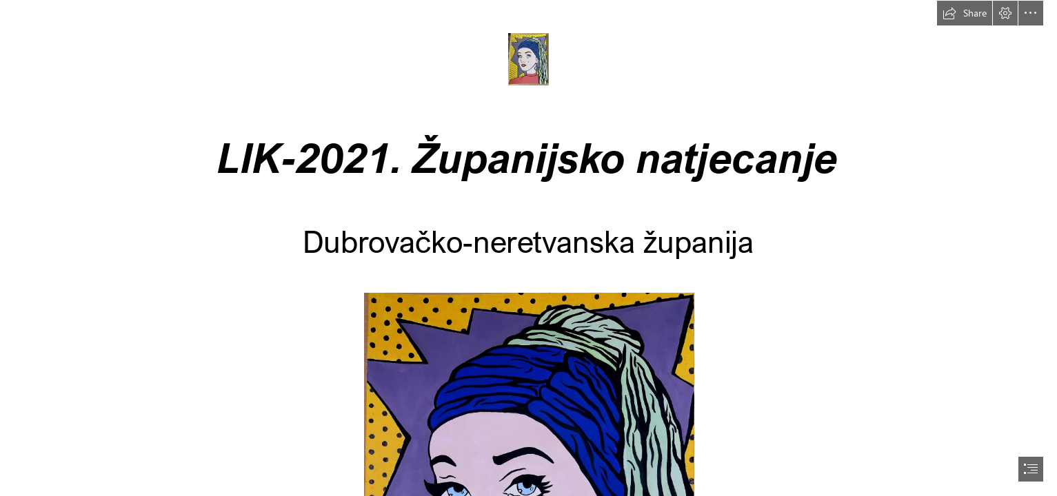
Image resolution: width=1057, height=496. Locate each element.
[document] (528, 248)
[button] (964, 13)
